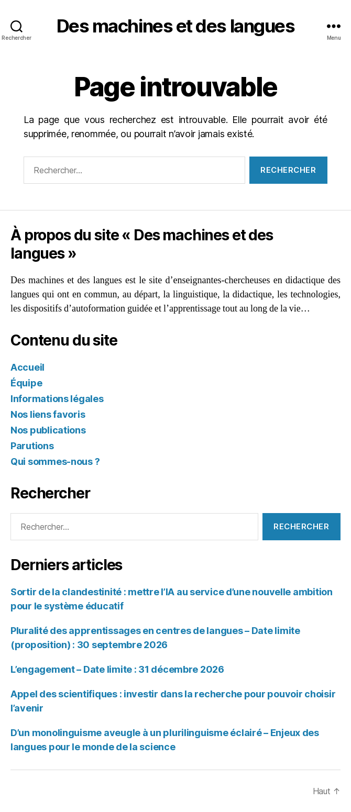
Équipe (26, 382)
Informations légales (57, 398)
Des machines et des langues (176, 26)
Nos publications (48, 430)
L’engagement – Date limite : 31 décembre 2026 (117, 669)
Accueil (27, 367)
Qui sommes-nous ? (55, 461)
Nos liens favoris (47, 414)
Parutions (32, 445)
